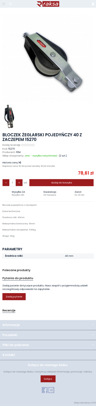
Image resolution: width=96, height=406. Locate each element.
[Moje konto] (93, 4)
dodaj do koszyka (61, 182)
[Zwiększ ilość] (5, 182)
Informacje (48, 325)
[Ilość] (12, 182)
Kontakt (9, 355)
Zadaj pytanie (14, 296)
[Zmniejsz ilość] (19, 182)
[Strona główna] (48, 4)
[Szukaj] (10, 4)
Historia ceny (11, 162)
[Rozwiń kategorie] (3, 4)
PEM (18, 152)
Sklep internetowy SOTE (85, 402)
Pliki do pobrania (48, 345)
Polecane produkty (16, 270)
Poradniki (48, 335)
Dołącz (48, 379)
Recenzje (8, 310)
